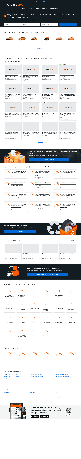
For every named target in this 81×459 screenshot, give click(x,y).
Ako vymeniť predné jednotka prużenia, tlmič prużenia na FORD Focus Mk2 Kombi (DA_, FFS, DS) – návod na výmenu (42, 173)
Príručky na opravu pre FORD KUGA (11, 378)
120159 (5, 397)
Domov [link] (5, 11)
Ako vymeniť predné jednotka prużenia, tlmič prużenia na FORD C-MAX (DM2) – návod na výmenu (67, 206)
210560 (31, 397)
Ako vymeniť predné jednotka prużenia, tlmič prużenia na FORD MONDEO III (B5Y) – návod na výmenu (18, 206)
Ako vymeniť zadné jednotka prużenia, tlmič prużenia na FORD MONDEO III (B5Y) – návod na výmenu (67, 196)
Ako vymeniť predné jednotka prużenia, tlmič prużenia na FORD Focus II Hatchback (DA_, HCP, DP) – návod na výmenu (18, 184)
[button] (44, 8)
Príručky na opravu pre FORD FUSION (63, 376)
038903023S (6, 392)
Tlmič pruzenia (21, 11)
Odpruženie (15, 11)
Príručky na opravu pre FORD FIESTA (63, 374)
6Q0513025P (32, 392)
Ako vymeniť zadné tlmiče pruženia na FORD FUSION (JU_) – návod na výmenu (43, 205)
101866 (5, 394)
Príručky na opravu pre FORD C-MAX (37, 376)
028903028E (32, 394)
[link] (23, 8)
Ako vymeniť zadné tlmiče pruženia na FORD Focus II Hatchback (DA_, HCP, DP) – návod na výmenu (67, 173)
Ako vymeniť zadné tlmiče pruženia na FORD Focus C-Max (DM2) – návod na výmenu (42, 196)
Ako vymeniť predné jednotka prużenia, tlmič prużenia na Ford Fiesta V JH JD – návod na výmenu (43, 184)
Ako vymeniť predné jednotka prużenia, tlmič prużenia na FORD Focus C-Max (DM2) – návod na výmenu (18, 196)
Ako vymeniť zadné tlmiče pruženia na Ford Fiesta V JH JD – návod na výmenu (68, 183)
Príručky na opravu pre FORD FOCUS (11, 374)
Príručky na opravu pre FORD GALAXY (37, 378)
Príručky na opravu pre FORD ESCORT (63, 378)
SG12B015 (58, 392)
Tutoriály (9, 11)
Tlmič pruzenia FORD (38, 159)
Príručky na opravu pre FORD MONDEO (37, 374)
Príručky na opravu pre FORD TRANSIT (11, 376)
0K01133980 (58, 394)
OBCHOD (38, 1)
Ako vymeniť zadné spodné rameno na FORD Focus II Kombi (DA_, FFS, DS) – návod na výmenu (18, 173)
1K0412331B (58, 397)
